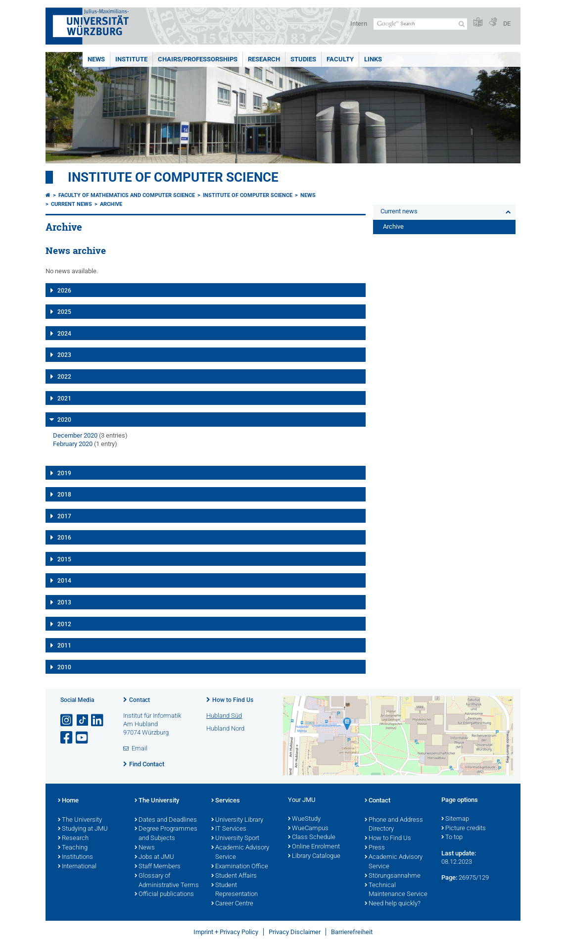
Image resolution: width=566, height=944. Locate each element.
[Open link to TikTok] (83, 720)
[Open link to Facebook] (67, 737)
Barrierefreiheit (352, 932)
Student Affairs (234, 876)
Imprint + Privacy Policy (225, 932)
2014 (64, 580)
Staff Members (158, 866)
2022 (64, 376)
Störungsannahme (393, 876)
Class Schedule (311, 837)
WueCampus (308, 828)
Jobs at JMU (154, 857)
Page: (449, 877)
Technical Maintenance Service (396, 890)
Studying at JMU (83, 829)
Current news (71, 204)
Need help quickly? (393, 903)
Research (264, 59)
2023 (64, 354)
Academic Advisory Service (240, 853)
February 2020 (73, 443)
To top (452, 837)
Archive (111, 204)
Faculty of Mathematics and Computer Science (126, 195)
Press (375, 848)
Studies (303, 59)
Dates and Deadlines (166, 820)
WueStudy (304, 819)
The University (80, 820)
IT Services (228, 829)
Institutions (75, 857)
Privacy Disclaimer (295, 932)
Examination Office (239, 866)
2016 (64, 537)
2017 (64, 516)
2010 (64, 667)
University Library (237, 820)
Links (373, 59)
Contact (139, 699)
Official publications (164, 894)
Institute (131, 59)
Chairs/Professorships (197, 59)
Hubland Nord (225, 728)
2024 (64, 333)
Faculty (340, 59)
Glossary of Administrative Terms (167, 881)
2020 (64, 419)
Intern (358, 23)
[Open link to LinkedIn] (98, 720)
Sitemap (455, 819)
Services (225, 800)
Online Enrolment (314, 847)
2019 (64, 473)
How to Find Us (232, 699)
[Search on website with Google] (420, 24)
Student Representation (234, 890)
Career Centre (232, 903)
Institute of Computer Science (173, 177)
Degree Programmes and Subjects (166, 834)
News (96, 59)
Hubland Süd (224, 715)
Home (68, 800)
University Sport (235, 838)
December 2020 (75, 435)
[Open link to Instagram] (67, 720)
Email (139, 748)
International (77, 866)
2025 (64, 311)
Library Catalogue (314, 856)
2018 (64, 494)
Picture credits (463, 828)
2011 (64, 645)
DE (507, 23)
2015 (64, 559)
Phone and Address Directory (394, 825)
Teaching (73, 848)
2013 (64, 602)
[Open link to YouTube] (83, 737)
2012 (64, 624)
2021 (64, 398)
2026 (64, 290)
